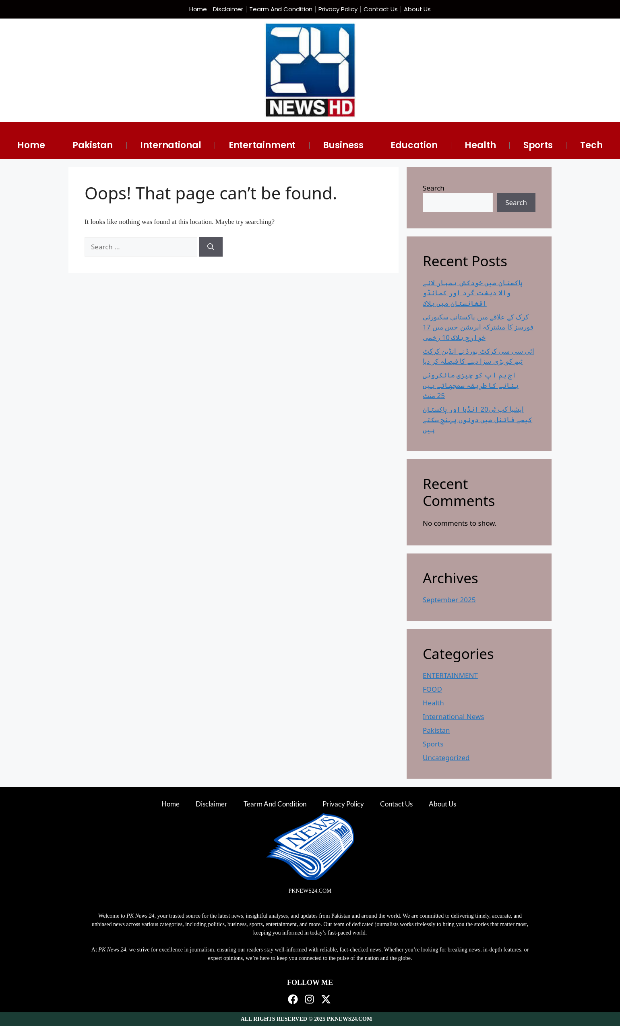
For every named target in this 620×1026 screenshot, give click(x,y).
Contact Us (381, 9)
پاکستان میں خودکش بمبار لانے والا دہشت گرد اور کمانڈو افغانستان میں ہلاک (473, 293)
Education (414, 145)
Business (343, 145)
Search (433, 188)
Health (480, 145)
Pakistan (92, 145)
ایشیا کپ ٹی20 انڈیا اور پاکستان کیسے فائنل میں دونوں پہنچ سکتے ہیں (477, 419)
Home (198, 9)
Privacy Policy (338, 9)
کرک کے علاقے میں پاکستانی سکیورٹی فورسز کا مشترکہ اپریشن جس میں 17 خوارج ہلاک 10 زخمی (478, 327)
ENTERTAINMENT (450, 675)
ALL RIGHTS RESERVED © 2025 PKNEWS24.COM (306, 1019)
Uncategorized (446, 757)
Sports (538, 145)
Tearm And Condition (280, 9)
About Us (417, 9)
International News (453, 716)
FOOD (432, 689)
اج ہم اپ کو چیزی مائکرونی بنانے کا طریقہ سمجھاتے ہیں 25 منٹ (471, 385)
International (170, 145)
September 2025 (449, 599)
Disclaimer (228, 9)
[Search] (211, 247)
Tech (591, 145)
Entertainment (262, 145)
